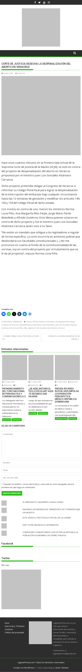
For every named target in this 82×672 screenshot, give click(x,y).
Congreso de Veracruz (9, 325)
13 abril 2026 (61, 382)
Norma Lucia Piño (16, 328)
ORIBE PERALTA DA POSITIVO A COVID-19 (21, 337)
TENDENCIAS (17, 322)
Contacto (9, 629)
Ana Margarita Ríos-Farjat (65, 322)
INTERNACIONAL (61, 418)
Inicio (7, 623)
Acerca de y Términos (15, 626)
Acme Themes (62, 667)
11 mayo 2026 (34, 382)
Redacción (20, 73)
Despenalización (25, 325)
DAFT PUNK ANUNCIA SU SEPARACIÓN (40, 525)
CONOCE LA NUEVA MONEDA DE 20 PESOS (64, 337)
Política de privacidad (14, 632)
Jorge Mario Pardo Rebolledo (44, 325)
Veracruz (61, 328)
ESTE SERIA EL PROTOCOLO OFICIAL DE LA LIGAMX (47, 517)
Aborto (29, 322)
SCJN (25, 328)
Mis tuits (5, 565)
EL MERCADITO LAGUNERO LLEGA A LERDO (43, 502)
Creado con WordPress (24, 667)
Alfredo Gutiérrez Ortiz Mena (43, 322)
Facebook (7, 543)
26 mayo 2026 (8, 382)
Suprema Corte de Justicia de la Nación (42, 328)
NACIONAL (8, 322)
